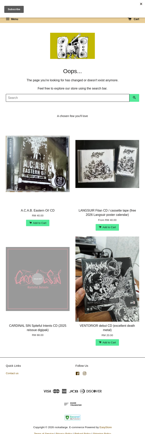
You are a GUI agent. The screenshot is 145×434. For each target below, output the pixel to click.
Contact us (12, 373)
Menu (12, 19)
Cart (133, 19)
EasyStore (106, 427)
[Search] (67, 98)
